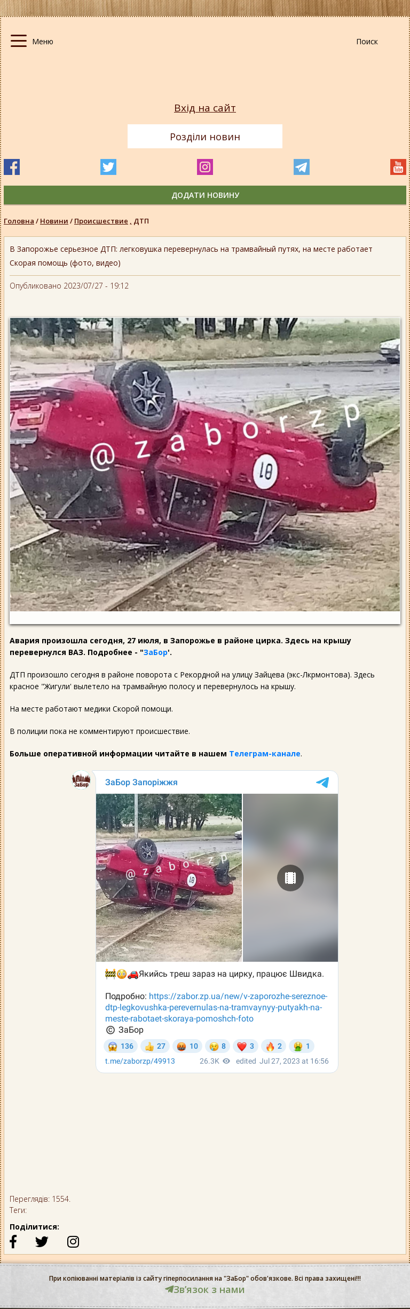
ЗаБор (156, 652)
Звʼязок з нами (205, 1289)
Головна (19, 221)
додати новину (205, 195)
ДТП (141, 221)
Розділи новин (205, 136)
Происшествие (103, 221)
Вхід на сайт (205, 108)
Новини (54, 221)
